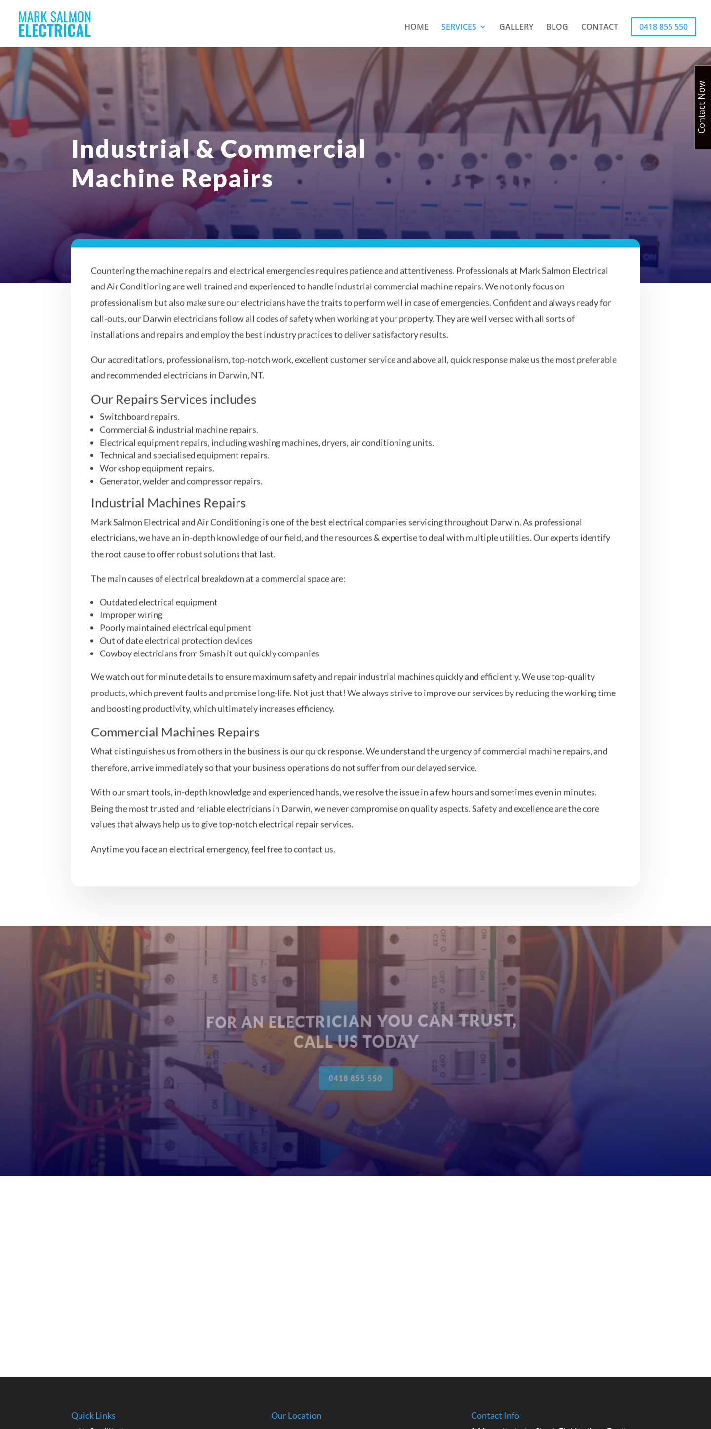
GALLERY (516, 27)
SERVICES (458, 27)
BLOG (557, 27)
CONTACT (599, 27)
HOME (416, 27)
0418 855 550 (663, 26)
